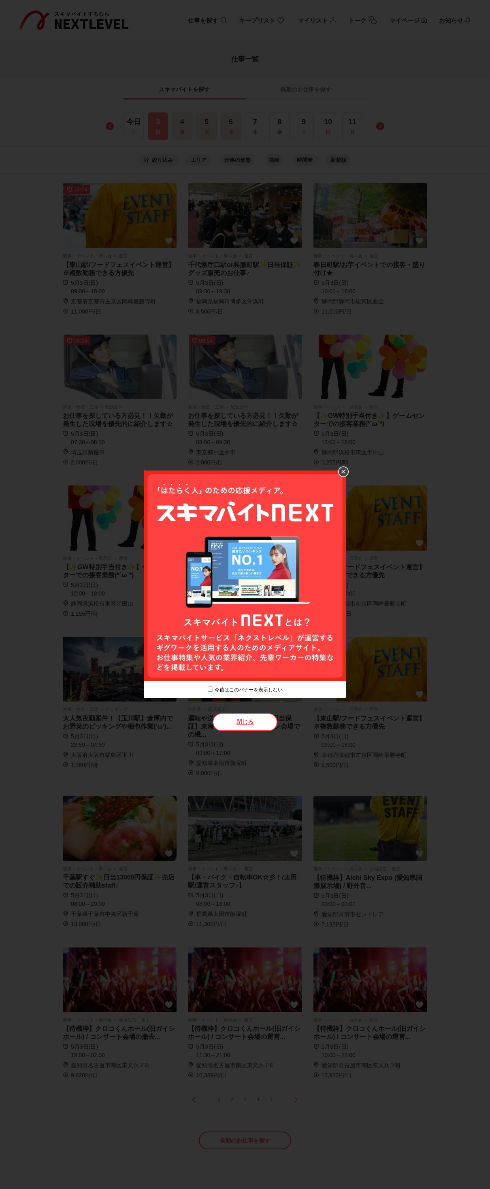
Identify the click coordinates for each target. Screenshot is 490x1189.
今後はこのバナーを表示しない (249, 689)
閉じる (245, 721)
